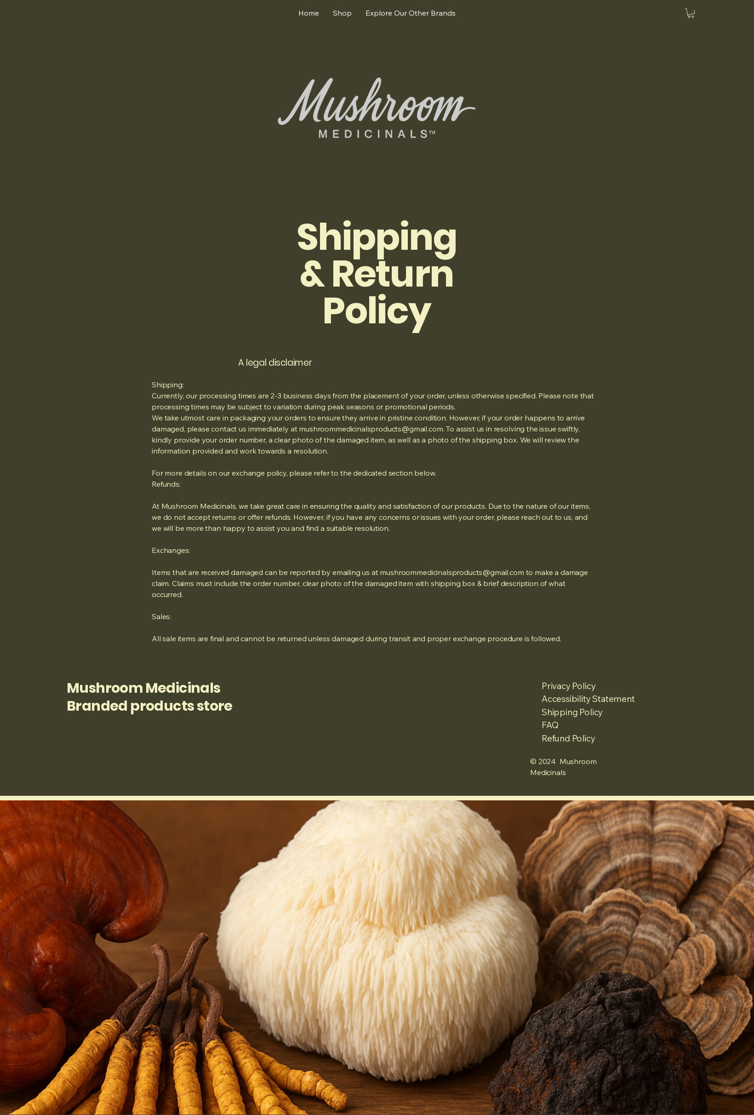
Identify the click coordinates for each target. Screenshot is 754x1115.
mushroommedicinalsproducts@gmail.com (371, 428)
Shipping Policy (572, 712)
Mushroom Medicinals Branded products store (150, 697)
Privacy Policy (568, 685)
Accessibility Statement (588, 698)
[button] (691, 13)
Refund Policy (568, 738)
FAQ (550, 724)
